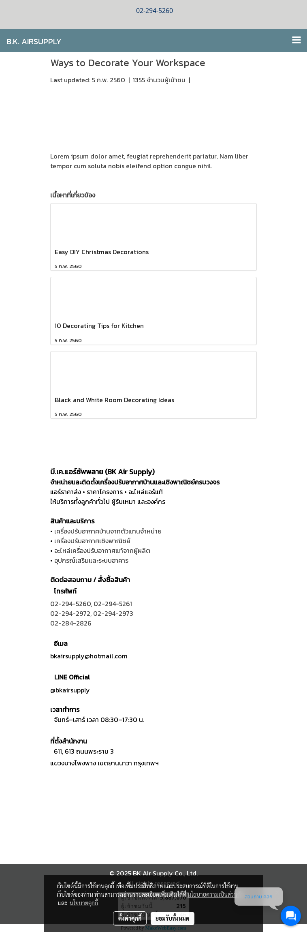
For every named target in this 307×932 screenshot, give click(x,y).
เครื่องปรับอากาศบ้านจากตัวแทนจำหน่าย (108, 531)
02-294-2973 (113, 613)
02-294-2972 (70, 613)
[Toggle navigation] (296, 40)
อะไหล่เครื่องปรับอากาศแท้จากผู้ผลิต (102, 550)
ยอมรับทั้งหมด (173, 918)
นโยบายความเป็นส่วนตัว (216, 894)
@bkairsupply (70, 690)
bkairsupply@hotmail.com (89, 656)
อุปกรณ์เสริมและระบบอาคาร (91, 560)
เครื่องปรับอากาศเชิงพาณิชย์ (92, 541)
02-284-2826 (71, 623)
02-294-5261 (113, 603)
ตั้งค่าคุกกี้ (129, 918)
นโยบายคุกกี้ (84, 902)
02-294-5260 (70, 603)
